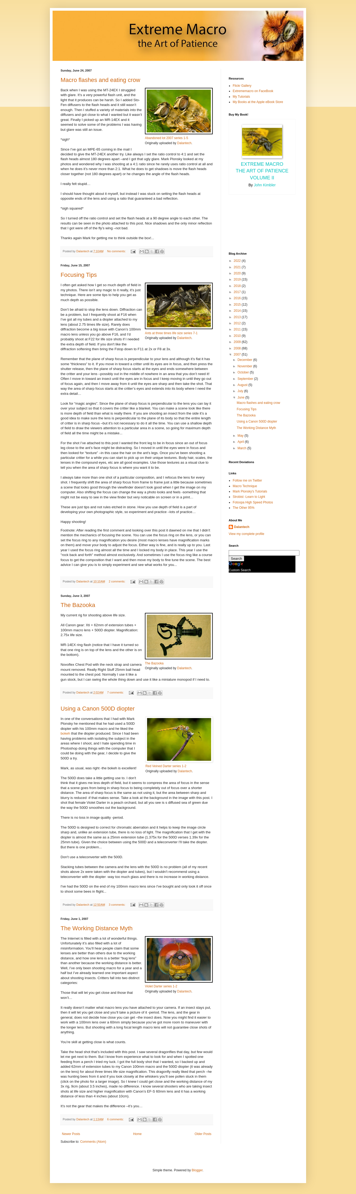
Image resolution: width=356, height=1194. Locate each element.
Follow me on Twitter (247, 480)
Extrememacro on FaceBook (253, 91)
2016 (238, 298)
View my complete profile (246, 534)
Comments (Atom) (93, 1142)
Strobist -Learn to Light (249, 497)
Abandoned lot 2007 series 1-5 (166, 138)
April (241, 442)
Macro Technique (245, 486)
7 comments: (116, 692)
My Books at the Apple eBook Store (258, 102)
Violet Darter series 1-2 (161, 986)
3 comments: (117, 904)
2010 (238, 336)
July (241, 391)
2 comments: (117, 581)
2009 (238, 342)
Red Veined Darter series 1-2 (165, 766)
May (241, 436)
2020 (238, 273)
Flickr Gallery (242, 86)
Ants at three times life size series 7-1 (171, 333)
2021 (238, 267)
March (242, 448)
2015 (238, 304)
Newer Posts (71, 1134)
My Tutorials (241, 96)
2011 (238, 329)
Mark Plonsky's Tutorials (250, 491)
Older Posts (203, 1134)
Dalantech (184, 143)
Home (137, 1134)
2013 (238, 317)
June (241, 397)
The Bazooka (78, 605)
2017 (238, 292)
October (244, 372)
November (245, 366)
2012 (238, 323)
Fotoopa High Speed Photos (253, 502)
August (243, 385)
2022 (238, 261)
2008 (238, 348)
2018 (238, 286)
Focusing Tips (79, 274)
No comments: (117, 251)
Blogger (197, 1170)
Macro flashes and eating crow (100, 80)
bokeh (65, 733)
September (246, 379)
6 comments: (116, 1119)
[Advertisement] (253, 223)
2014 (238, 311)
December (245, 360)
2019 (238, 279)
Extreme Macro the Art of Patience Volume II (262, 170)
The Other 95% (243, 508)
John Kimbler (265, 185)
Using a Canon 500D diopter (98, 708)
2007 (238, 354)
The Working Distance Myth (97, 928)
